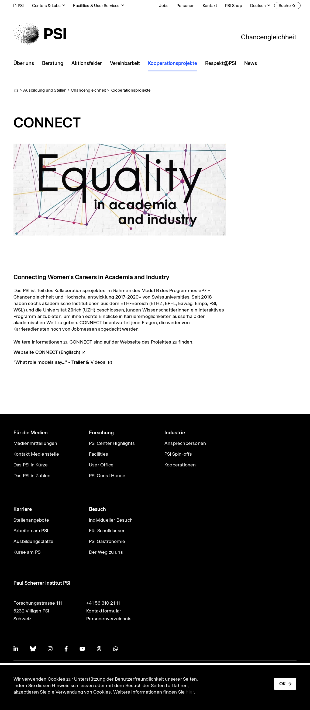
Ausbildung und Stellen (44, 90)
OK (282, 683)
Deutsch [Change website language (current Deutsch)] (258, 5)
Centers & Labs (46, 5)
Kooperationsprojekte (131, 90)
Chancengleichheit (269, 37)
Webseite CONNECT (49, 352)
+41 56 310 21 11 (103, 603)
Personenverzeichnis (109, 618)
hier (190, 692)
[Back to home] (39, 33)
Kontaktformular (103, 611)
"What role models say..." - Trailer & (62, 362)
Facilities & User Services (96, 5)
